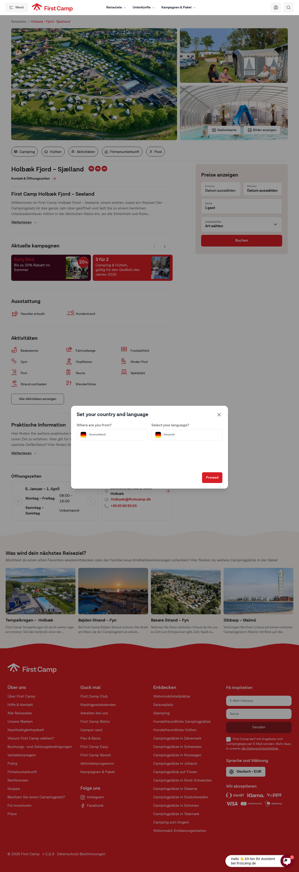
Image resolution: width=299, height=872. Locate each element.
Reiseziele (116, 7)
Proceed (205, 483)
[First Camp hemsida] (52, 7)
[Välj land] (116, 429)
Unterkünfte (144, 7)
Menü (16, 7)
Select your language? (170, 420)
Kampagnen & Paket (179, 7)
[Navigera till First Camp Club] (276, 7)
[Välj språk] (183, 429)
